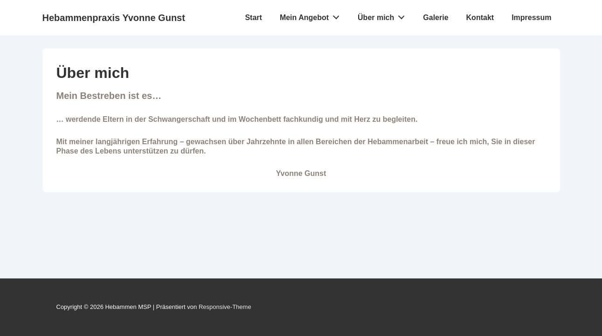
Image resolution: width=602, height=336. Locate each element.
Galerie (435, 17)
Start (253, 17)
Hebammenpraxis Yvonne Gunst (113, 18)
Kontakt (480, 17)
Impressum (531, 17)
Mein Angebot (312, 15)
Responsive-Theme (225, 306)
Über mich (384, 15)
